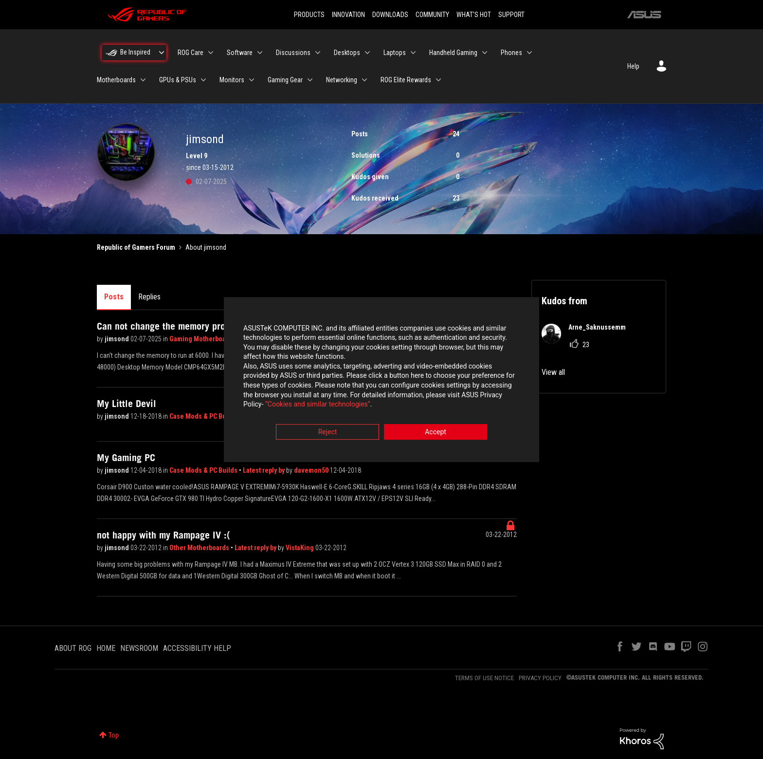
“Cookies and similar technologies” (317, 406)
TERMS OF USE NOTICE (484, 678)
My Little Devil (126, 403)
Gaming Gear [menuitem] (285, 80)
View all (553, 372)
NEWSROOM (139, 648)
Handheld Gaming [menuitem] (453, 52)
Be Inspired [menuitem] (135, 52)
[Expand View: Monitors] (251, 80)
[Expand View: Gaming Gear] (310, 80)
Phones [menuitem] (511, 52)
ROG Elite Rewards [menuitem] (406, 80)
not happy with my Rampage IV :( (163, 535)
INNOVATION (348, 15)
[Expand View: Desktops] (367, 52)
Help (633, 66)
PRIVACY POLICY (540, 678)
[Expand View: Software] (260, 52)
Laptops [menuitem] (394, 52)
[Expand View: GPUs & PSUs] (203, 80)
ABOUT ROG (72, 648)
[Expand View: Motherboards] (143, 80)
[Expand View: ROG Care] (211, 52)
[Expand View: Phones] (529, 52)
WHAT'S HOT (473, 15)
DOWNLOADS (390, 15)
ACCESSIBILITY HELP (197, 648)
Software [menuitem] (240, 52)
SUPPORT (511, 15)
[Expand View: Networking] (364, 80)
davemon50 (312, 470)
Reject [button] (327, 433)
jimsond (117, 339)
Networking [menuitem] (341, 80)
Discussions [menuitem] (293, 52)
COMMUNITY (432, 15)
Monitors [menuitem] (231, 80)
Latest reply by (264, 470)
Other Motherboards (200, 548)
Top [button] (114, 735)
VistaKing (300, 548)
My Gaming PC (126, 457)
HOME (105, 648)
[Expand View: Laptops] (413, 52)
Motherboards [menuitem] (116, 80)
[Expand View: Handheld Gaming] (485, 52)
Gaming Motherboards (203, 339)
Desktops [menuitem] (347, 52)
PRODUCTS (309, 15)
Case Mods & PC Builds (204, 416)
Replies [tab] (149, 296)
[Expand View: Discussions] (318, 52)
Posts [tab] (114, 296)
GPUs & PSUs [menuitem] (177, 80)
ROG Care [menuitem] (190, 52)
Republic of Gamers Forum (136, 247)
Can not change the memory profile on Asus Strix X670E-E (214, 326)
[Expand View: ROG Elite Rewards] (438, 80)
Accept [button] (435, 433)
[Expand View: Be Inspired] (161, 52)
